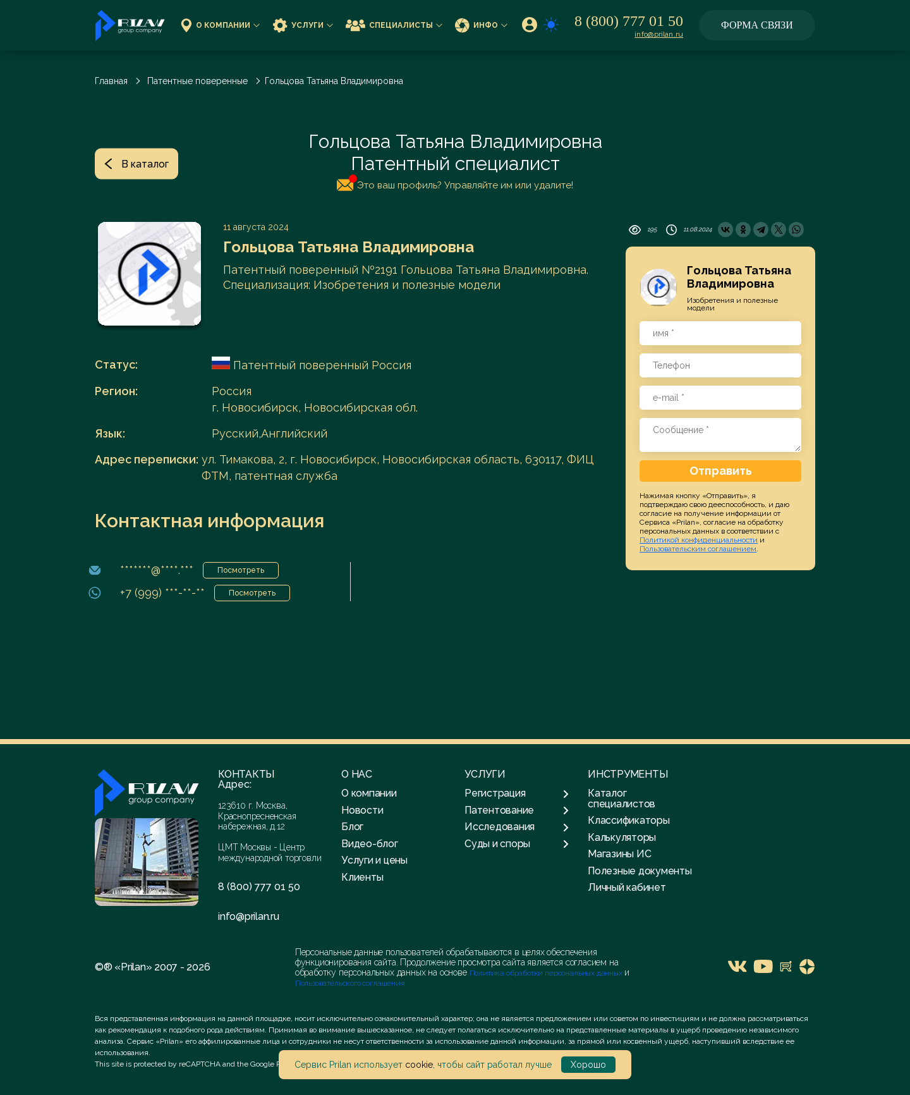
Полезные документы (640, 871)
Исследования (516, 827)
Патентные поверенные (197, 81)
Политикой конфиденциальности (699, 539)
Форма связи (757, 25)
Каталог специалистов (621, 798)
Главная (111, 81)
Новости (362, 810)
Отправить (720, 470)
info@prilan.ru (658, 34)
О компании (220, 25)
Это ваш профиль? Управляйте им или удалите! (455, 182)
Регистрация (516, 793)
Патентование (516, 810)
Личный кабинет (627, 887)
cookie (419, 1065)
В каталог (136, 163)
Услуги (302, 25)
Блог (352, 827)
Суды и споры (516, 844)
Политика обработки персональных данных (547, 973)
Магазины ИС (619, 854)
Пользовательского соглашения (350, 983)
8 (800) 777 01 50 (628, 21)
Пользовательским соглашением (698, 548)
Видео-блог (369, 844)
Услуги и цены (374, 860)
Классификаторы (629, 820)
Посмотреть (240, 570)
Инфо (481, 25)
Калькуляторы (622, 837)
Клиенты (362, 877)
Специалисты (394, 25)
